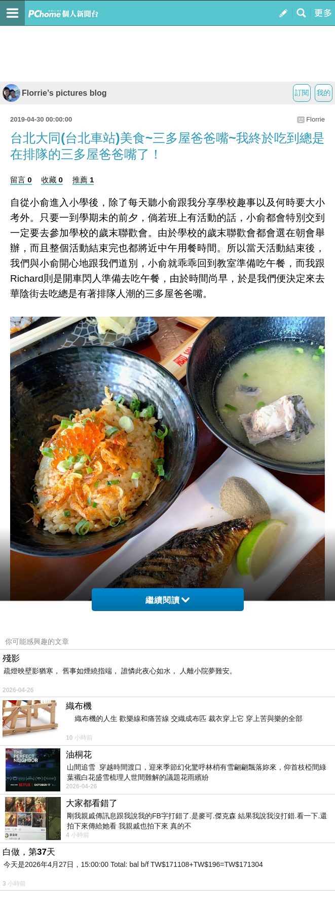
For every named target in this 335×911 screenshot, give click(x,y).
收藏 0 (52, 179)
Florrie (315, 119)
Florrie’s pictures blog (54, 93)
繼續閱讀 (167, 600)
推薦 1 (83, 179)
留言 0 (21, 179)
